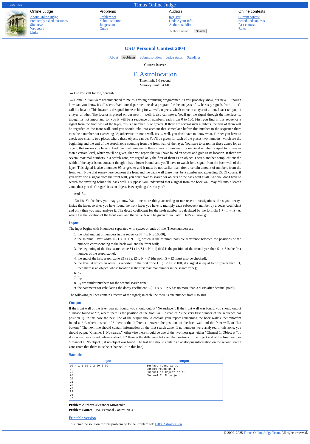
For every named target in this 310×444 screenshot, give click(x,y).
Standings (193, 57)
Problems (128, 57)
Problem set (108, 17)
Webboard (37, 28)
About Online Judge (44, 17)
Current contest (249, 17)
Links (34, 32)
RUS (19, 4)
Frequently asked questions (49, 21)
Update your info (180, 21)
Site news (36, 24)
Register (174, 17)
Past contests (247, 24)
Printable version (82, 425)
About (113, 57)
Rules (242, 28)
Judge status (108, 24)
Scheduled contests (252, 21)
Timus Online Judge (155, 5)
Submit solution (111, 21)
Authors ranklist (180, 24)
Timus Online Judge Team (262, 440)
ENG (12, 4)
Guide (104, 28)
